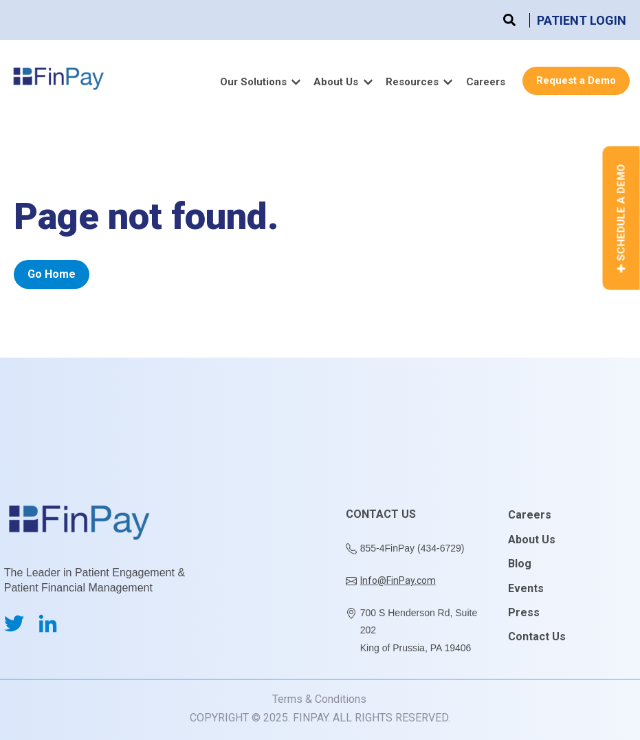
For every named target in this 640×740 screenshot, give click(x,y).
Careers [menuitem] (529, 514)
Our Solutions (253, 82)
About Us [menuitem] (531, 539)
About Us (335, 82)
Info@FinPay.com (398, 580)
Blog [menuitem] (519, 563)
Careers (485, 82)
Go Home (51, 274)
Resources (412, 82)
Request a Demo (576, 80)
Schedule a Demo (621, 218)
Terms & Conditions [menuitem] (319, 699)
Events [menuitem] (526, 588)
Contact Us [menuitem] (537, 636)
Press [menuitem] (524, 612)
